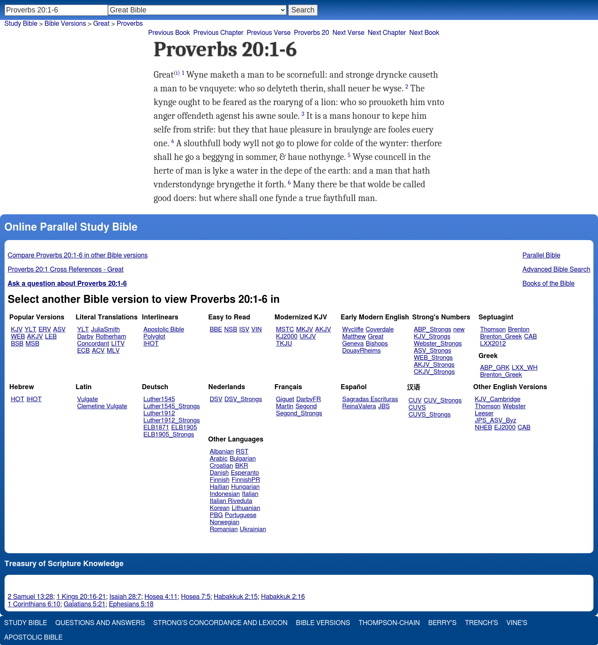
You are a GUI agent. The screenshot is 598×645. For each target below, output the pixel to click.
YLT (30, 329)
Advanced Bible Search (556, 269)
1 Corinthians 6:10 (34, 604)
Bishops (377, 344)
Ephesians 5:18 (131, 604)
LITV (118, 344)
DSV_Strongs (243, 399)
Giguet (285, 399)
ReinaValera (359, 406)
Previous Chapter (219, 32)
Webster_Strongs (438, 344)
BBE (216, 329)
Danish (219, 473)
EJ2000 (504, 427)
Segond (305, 406)
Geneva (353, 344)
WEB (18, 337)
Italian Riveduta (231, 501)
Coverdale (380, 329)
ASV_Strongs (432, 351)
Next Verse (349, 32)
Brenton (518, 329)
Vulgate (87, 399)
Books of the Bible (548, 283)
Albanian (222, 452)
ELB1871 (156, 427)
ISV (244, 329)
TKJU (284, 344)
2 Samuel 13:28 (30, 596)
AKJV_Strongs (434, 365)
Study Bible (21, 23)
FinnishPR (246, 480)
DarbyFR (308, 399)
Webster (514, 406)
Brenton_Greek (501, 337)
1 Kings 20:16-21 (81, 596)
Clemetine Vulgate (102, 406)
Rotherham (111, 337)
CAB (530, 337)
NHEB (483, 427)
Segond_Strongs (299, 413)
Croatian (221, 466)
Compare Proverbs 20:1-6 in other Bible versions (78, 255)
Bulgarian (243, 459)
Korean (220, 508)
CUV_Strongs (442, 400)
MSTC (285, 329)
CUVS (417, 408)
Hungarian (245, 487)
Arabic (219, 459)
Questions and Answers (100, 623)
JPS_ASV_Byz (495, 420)
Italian (250, 494)
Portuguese (241, 515)
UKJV (308, 337)
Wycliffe (352, 329)
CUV (415, 400)
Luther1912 (159, 413)
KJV (16, 329)
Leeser (484, 413)
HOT (17, 399)
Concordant (93, 344)
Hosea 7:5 (196, 596)
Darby (85, 337)
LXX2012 (493, 344)
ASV (59, 329)
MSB (32, 344)
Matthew (354, 337)
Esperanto (245, 473)
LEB (50, 337)
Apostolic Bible (33, 637)
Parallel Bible (541, 255)
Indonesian (225, 494)
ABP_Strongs (432, 329)
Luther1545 (159, 399)
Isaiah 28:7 (125, 596)
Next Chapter (387, 32)
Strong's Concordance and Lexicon (220, 623)
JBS (384, 406)
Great (101, 23)
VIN (256, 329)
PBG (216, 515)
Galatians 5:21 (84, 604)
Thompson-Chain (389, 623)
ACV (98, 351)
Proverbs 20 (311, 32)
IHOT (151, 344)
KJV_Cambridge (497, 399)
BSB (17, 344)
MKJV (304, 329)
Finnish (220, 480)
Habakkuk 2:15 (236, 596)
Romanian (224, 529)
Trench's (481, 623)
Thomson (493, 329)
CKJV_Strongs (434, 372)
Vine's (517, 623)
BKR (241, 466)
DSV (216, 399)
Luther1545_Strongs (171, 406)
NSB (230, 329)
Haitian (219, 487)
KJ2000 (287, 337)
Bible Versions (65, 23)
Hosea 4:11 (161, 596)
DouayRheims (361, 351)
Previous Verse (268, 32)
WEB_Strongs (433, 358)
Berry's (442, 623)
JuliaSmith (105, 329)
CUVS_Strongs (430, 415)
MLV (113, 351)
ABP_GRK (495, 368)
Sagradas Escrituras (370, 399)
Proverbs (130, 23)
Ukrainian (253, 529)
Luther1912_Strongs (171, 420)
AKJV (35, 337)
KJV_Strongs (432, 337)
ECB (83, 351)
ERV (45, 329)
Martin (285, 406)
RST (242, 452)
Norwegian (224, 522)
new (459, 329)
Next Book (424, 32)
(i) (177, 72)
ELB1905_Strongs (168, 435)
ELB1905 (184, 427)
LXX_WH (524, 368)
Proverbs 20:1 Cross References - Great (66, 269)
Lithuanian (246, 508)
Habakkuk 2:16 (283, 596)
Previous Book (169, 32)
